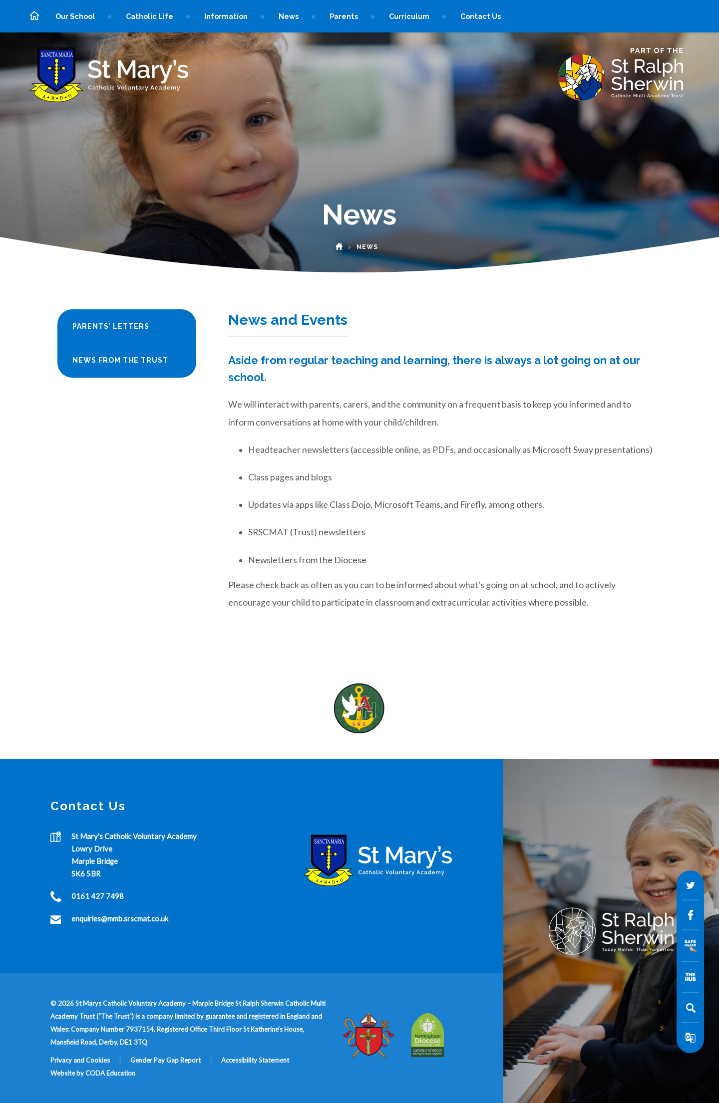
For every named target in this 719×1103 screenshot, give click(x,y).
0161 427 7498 (97, 895)
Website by (67, 1073)
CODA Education (110, 1073)
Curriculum (409, 16)
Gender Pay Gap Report (165, 1060)
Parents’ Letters (110, 326)
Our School (75, 16)
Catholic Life (149, 16)
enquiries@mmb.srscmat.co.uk (119, 918)
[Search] (691, 1007)
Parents (344, 16)
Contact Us (480, 16)
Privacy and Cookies (80, 1060)
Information (226, 16)
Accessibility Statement (255, 1060)
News (289, 16)
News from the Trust (120, 360)
